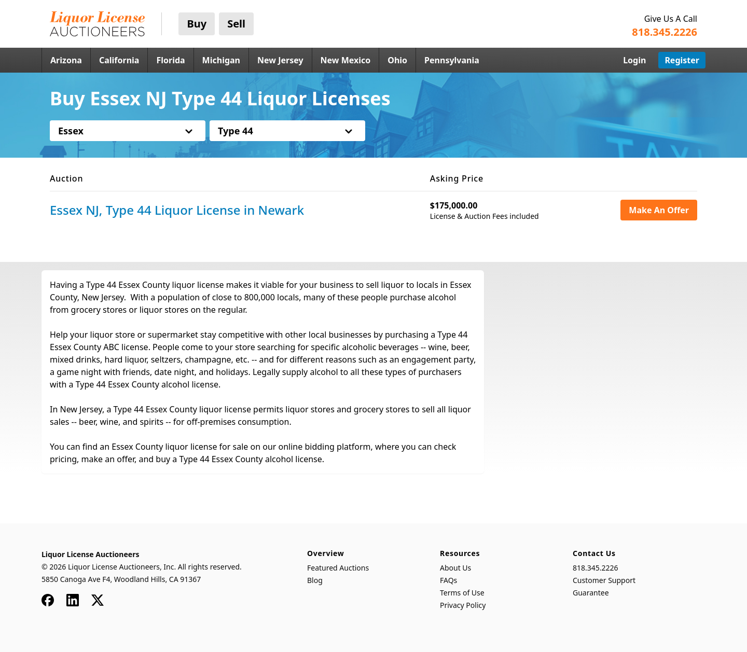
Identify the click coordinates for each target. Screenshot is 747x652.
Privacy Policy (463, 605)
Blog (315, 580)
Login (634, 60)
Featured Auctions (338, 568)
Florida (170, 60)
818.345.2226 (595, 568)
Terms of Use (462, 593)
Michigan (221, 60)
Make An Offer (659, 210)
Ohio (397, 60)
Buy (196, 24)
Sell (236, 24)
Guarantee (591, 593)
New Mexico (346, 60)
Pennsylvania (451, 60)
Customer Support (604, 580)
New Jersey (280, 60)
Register (682, 60)
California (119, 60)
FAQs (448, 580)
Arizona (66, 60)
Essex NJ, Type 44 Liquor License (177, 210)
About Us (455, 568)
